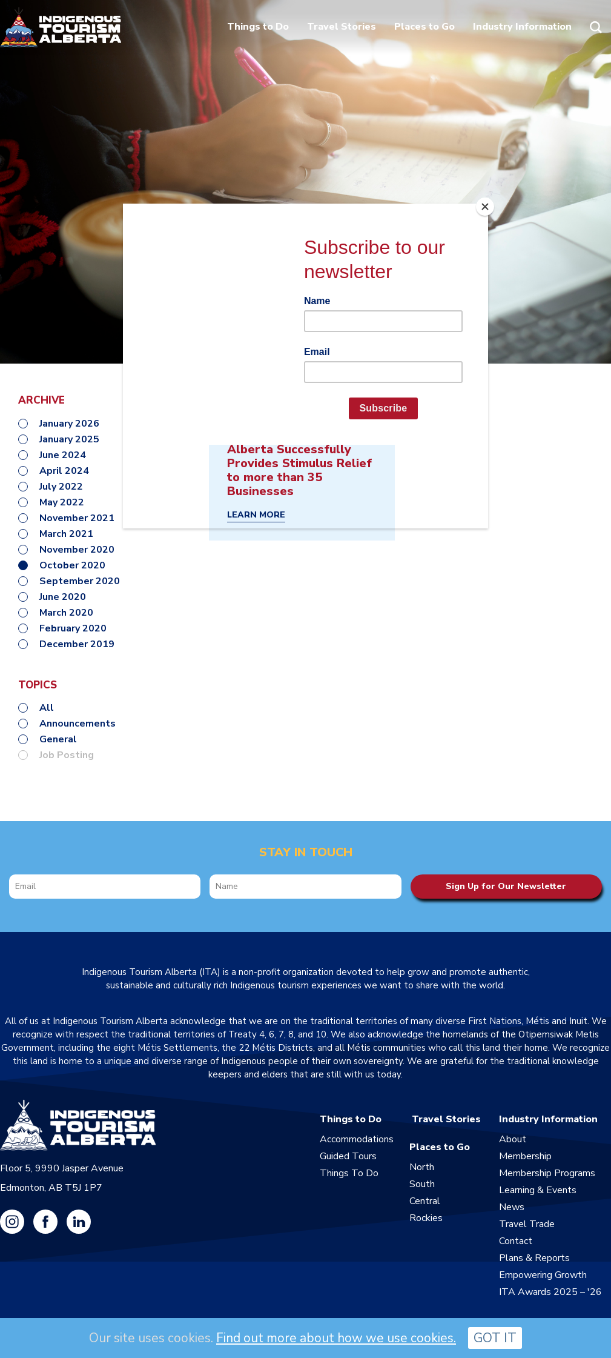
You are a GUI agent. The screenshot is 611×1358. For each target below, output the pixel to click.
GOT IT (495, 1338)
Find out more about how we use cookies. (336, 1338)
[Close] (485, 207)
